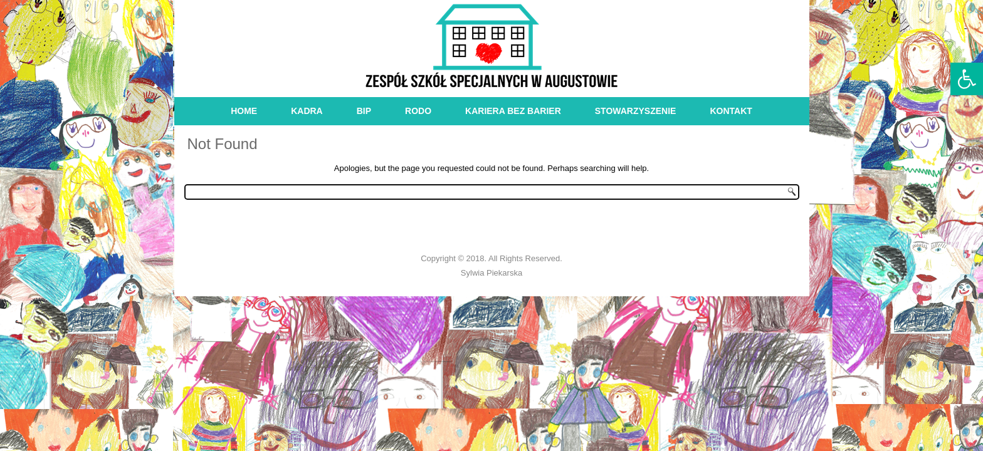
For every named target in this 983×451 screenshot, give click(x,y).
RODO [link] (418, 111)
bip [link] (364, 111)
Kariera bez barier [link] (513, 111)
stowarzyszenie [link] (635, 111)
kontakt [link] (731, 111)
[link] (966, 79)
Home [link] (244, 111)
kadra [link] (307, 111)
